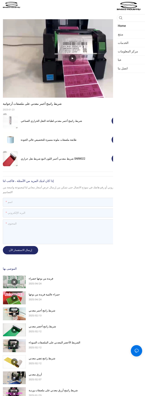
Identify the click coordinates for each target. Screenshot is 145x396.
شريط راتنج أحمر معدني (42, 295)
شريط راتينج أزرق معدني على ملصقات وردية (119, 330)
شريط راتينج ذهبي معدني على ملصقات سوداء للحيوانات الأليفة (50, 348)
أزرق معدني (35, 328)
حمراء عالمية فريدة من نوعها (114, 279)
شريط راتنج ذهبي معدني (111, 311)
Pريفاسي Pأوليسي (64, 389)
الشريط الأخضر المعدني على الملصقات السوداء (50, 313)
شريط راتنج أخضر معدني (112, 295)
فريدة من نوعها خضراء (41, 279)
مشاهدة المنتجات (127, 121)
